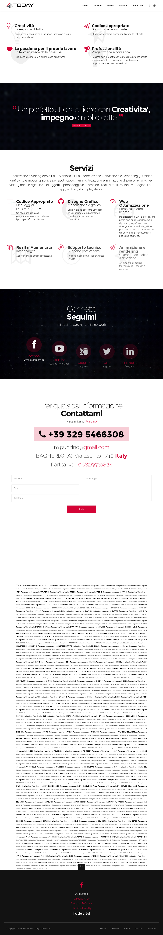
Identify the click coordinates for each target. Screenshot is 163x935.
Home (85, 5)
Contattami (137, 5)
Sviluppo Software (81, 903)
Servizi (110, 5)
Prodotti (122, 5)
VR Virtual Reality (82, 908)
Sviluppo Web (81, 898)
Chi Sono (97, 5)
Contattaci (151, 929)
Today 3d (81, 913)
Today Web (27, 929)
